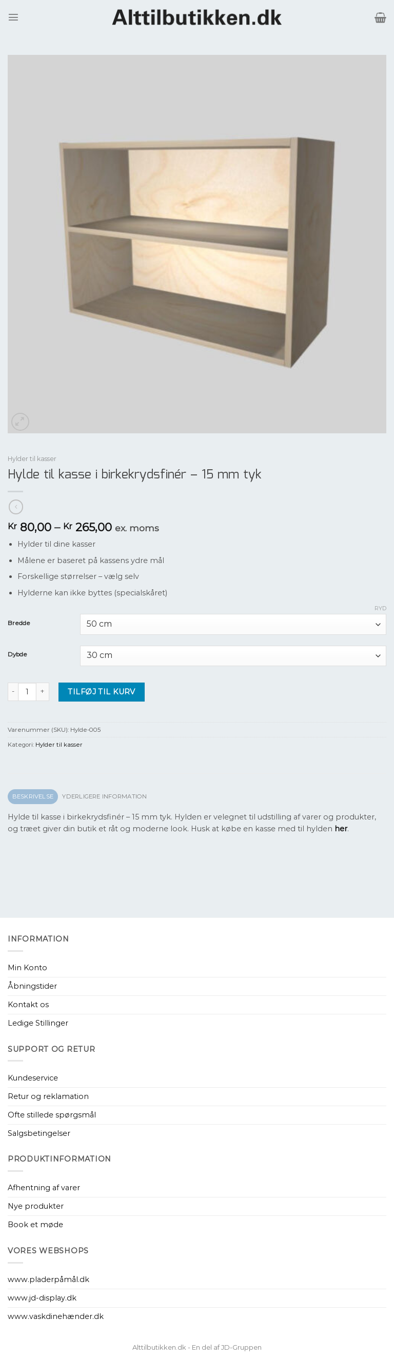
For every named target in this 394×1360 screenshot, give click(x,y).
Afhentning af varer (44, 1187)
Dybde (17, 654)
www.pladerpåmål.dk (48, 1279)
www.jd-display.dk (42, 1298)
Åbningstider (32, 986)
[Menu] (13, 17)
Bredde (19, 623)
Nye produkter (36, 1206)
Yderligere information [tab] (104, 796)
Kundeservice (33, 1078)
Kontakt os (28, 1004)
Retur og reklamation (48, 1096)
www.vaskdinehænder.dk (56, 1316)
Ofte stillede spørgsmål (52, 1114)
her (340, 828)
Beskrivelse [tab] (33, 796)
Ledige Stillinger (38, 1023)
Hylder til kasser (32, 459)
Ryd (380, 608)
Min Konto (27, 967)
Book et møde (35, 1224)
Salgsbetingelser (39, 1133)
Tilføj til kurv (101, 691)
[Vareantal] (27, 692)
